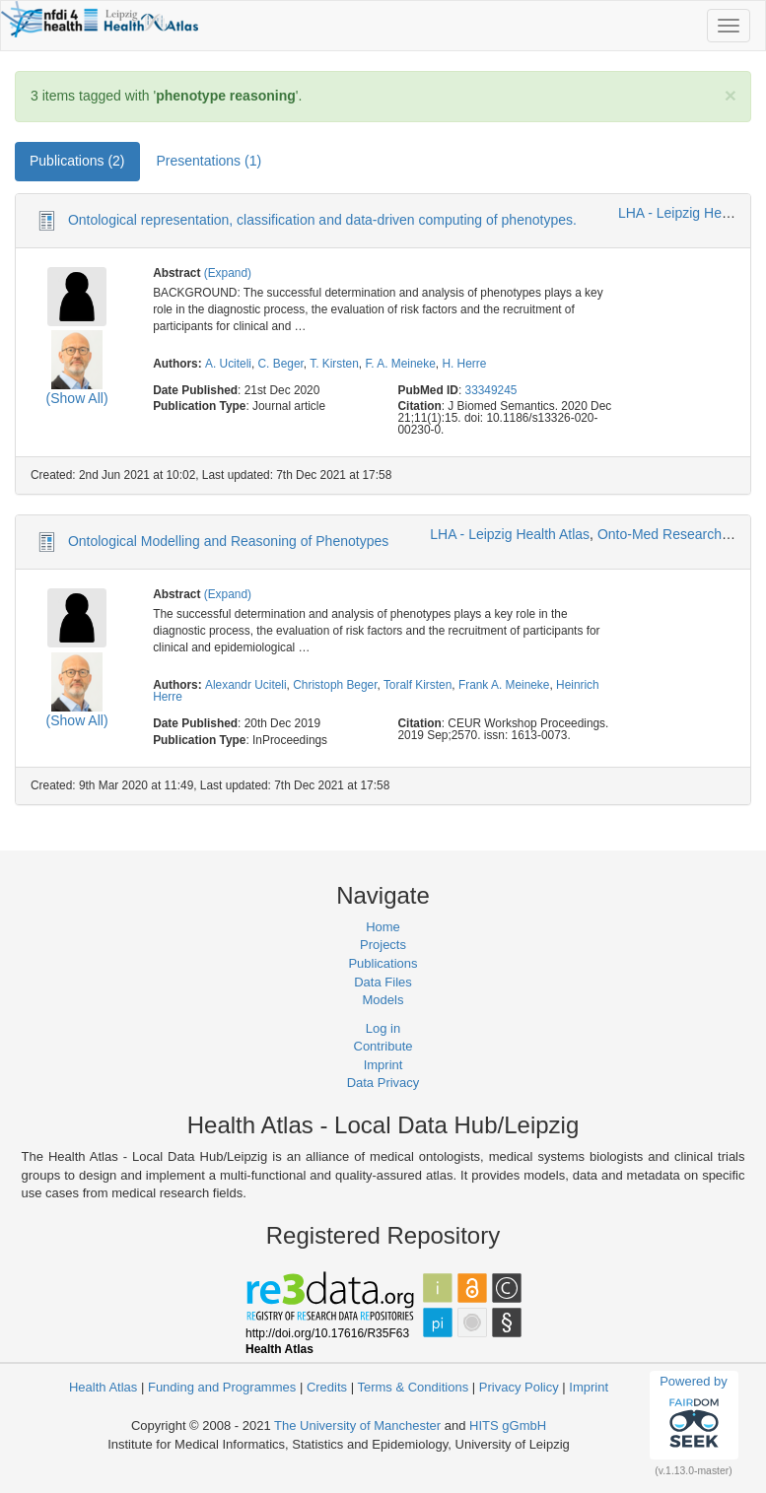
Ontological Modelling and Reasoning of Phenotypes (228, 541)
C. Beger (281, 364)
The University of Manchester (357, 1425)
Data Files (383, 982)
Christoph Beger (335, 685)
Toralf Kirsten (417, 685)
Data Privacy (383, 1082)
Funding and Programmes (222, 1387)
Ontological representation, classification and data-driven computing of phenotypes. (322, 220)
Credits (327, 1387)
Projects (383, 944)
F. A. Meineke (400, 364)
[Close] (730, 95)
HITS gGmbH (507, 1425)
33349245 (491, 390)
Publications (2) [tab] (77, 161)
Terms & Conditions (412, 1387)
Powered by (694, 1414)
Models (383, 999)
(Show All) (77, 398)
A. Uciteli (228, 364)
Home (383, 926)
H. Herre (464, 364)
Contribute (383, 1046)
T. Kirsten (334, 364)
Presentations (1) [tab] (209, 161)
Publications (382, 963)
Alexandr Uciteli (246, 685)
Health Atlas (103, 1387)
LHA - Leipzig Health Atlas (510, 534)
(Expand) (227, 273)
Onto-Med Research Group (680, 534)
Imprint (383, 1064)
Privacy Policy (519, 1387)
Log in (383, 1028)
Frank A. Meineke (504, 685)
